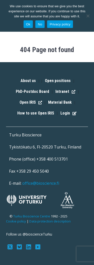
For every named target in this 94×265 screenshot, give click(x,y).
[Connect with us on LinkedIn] (29, 246)
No (40, 24)
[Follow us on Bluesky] (20, 246)
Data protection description (50, 221)
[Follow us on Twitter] (10, 246)
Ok (28, 24)
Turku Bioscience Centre (32, 216)
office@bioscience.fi (40, 183)
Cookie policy (16, 221)
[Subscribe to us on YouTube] (38, 246)
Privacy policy (60, 24)
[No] (87, 15)
